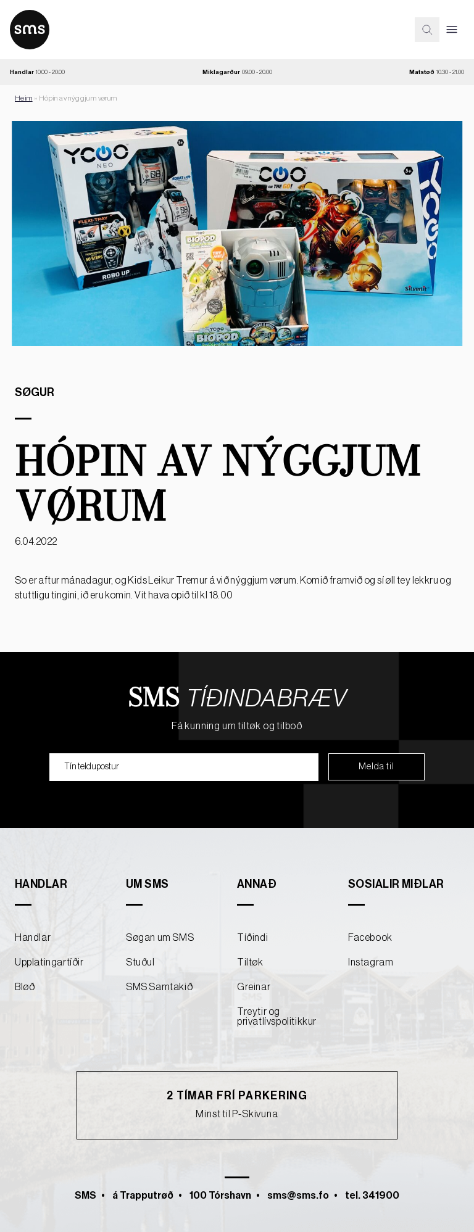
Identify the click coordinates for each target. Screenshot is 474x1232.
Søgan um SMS (160, 938)
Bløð (25, 987)
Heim (24, 98)
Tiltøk (250, 962)
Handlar (33, 938)
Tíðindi (252, 938)
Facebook (370, 938)
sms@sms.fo (298, 1196)
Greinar (253, 987)
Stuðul (140, 962)
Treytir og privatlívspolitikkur (277, 1017)
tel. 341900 (372, 1196)
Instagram (370, 962)
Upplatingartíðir (49, 962)
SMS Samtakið (159, 987)
